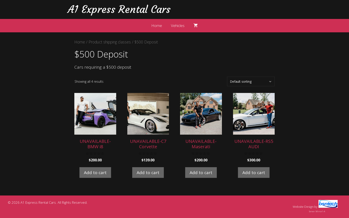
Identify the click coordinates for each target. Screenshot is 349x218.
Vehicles (178, 25)
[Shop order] (251, 81)
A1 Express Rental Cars (119, 9)
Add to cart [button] (95, 172)
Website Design (303, 207)
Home (156, 25)
